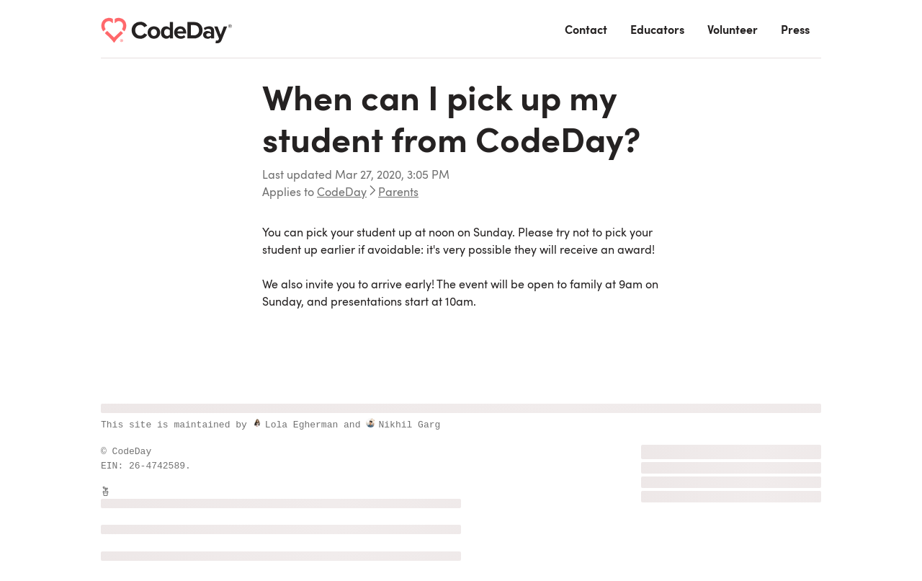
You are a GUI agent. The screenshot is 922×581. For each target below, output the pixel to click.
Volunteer (732, 31)
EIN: (115, 465)
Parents (398, 193)
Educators (657, 31)
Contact (586, 31)
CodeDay (342, 193)
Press (795, 31)
